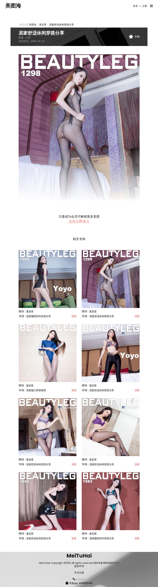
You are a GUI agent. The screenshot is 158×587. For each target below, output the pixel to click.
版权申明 (79, 566)
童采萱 (42, 24)
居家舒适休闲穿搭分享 (101, 316)
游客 (74, 316)
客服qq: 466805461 (79, 583)
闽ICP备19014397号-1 (106, 563)
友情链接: (79, 579)
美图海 (13, 5)
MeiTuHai (79, 555)
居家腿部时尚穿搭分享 (38, 316)
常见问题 (79, 572)
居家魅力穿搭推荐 (36, 390)
